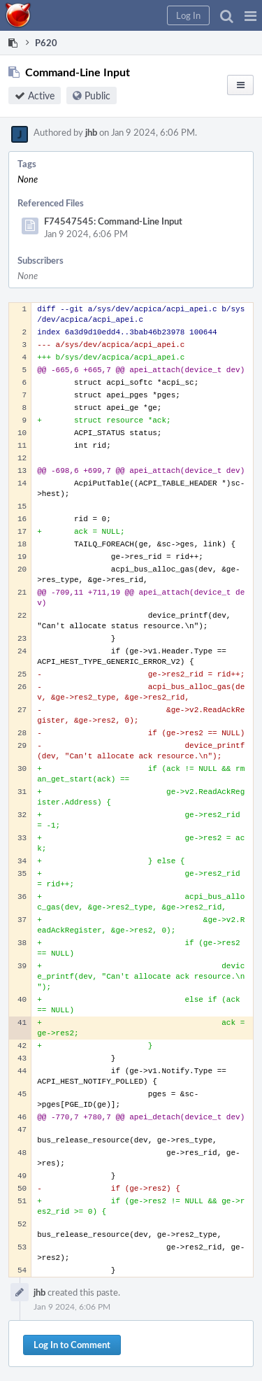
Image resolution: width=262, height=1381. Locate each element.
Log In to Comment (72, 1344)
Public (97, 95)
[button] (250, 15)
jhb (91, 132)
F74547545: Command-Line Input (113, 221)
